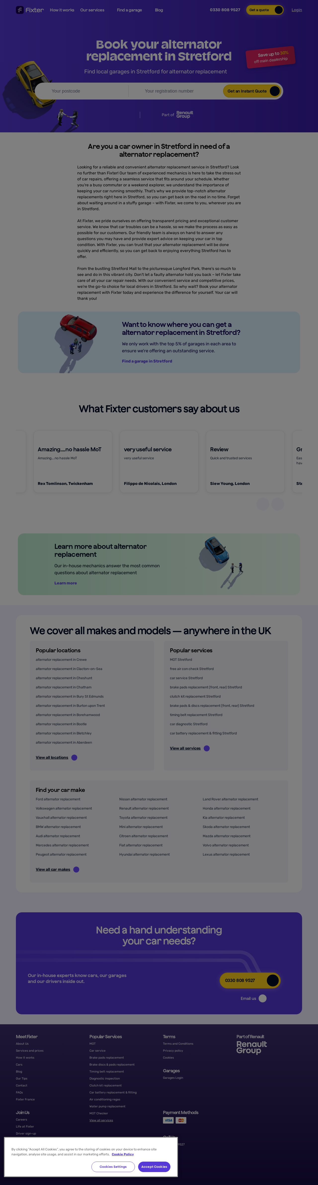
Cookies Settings (113, 1167)
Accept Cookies (154, 1167)
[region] (91, 1157)
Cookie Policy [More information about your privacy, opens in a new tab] (123, 1154)
